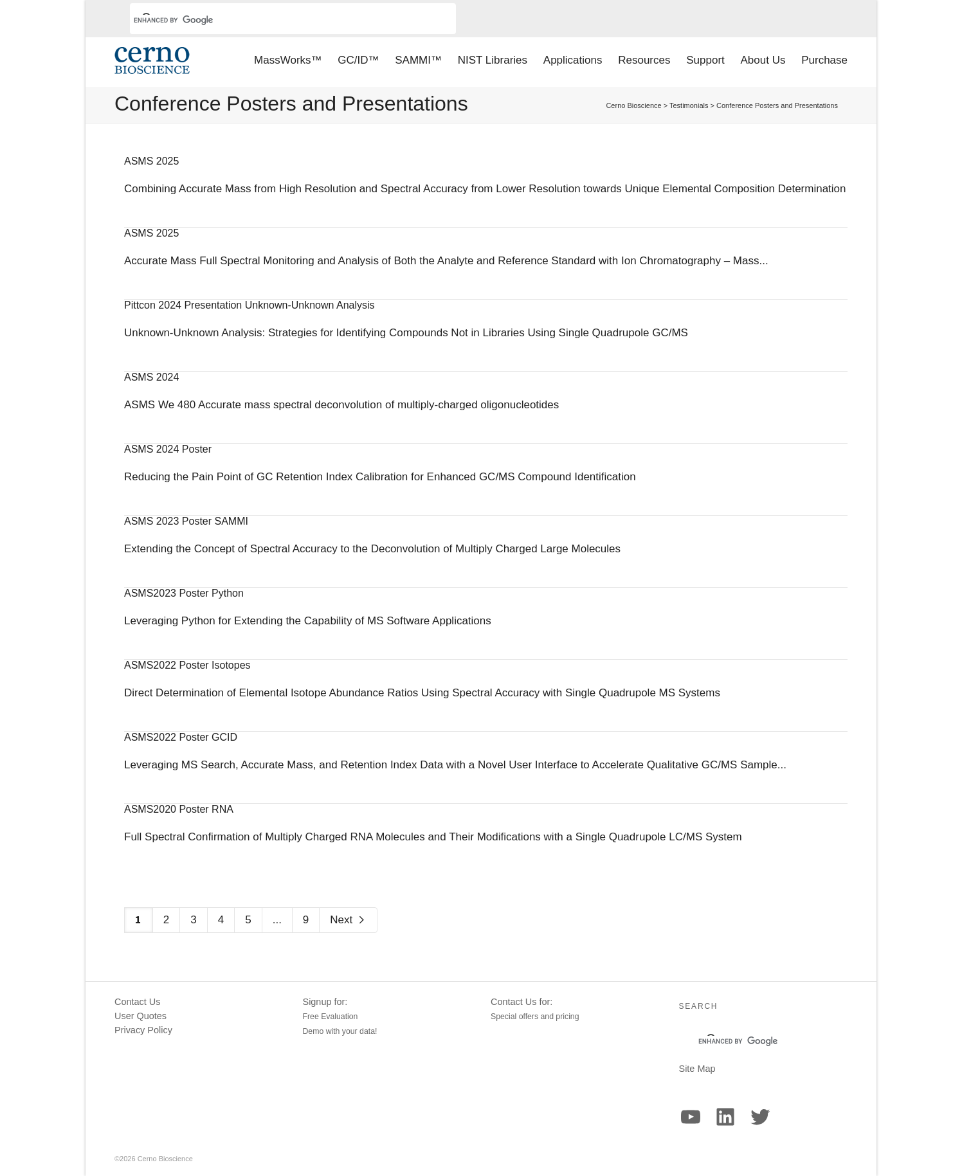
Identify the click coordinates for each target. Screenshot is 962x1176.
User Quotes (140, 1016)
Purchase (824, 60)
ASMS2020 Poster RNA (178, 809)
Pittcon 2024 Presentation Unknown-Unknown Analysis (249, 305)
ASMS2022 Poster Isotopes (187, 665)
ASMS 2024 (151, 377)
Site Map (697, 1068)
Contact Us (137, 1002)
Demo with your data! (340, 1031)
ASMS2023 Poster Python (184, 593)
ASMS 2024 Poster (168, 449)
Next (348, 920)
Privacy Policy (143, 1030)
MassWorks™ (288, 60)
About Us (763, 60)
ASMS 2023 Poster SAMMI (186, 521)
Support (705, 60)
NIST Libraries (492, 60)
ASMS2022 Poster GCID (180, 737)
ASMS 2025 (151, 161)
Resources (644, 60)
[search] (277, 20)
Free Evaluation (330, 1016)
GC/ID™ (358, 60)
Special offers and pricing (535, 1016)
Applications (573, 60)
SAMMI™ (418, 60)
